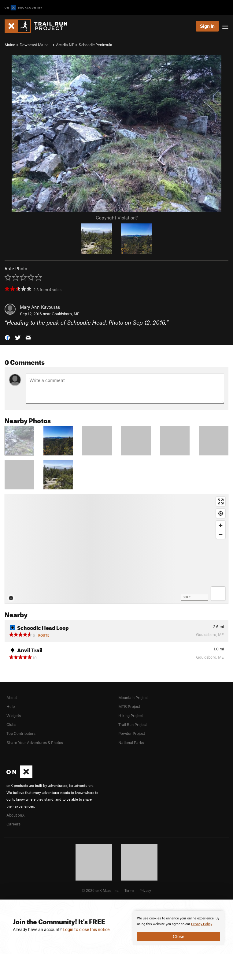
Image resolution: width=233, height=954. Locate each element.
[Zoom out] (220, 534)
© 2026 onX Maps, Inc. (100, 890)
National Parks (131, 742)
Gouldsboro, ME (66, 313)
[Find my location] (220, 513)
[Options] (218, 593)
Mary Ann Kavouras (40, 307)
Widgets (13, 715)
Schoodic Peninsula (95, 44)
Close (178, 936)
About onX (15, 815)
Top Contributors (20, 733)
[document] (178, 928)
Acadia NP (65, 44)
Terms (129, 890)
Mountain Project (133, 697)
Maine (10, 44)
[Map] (116, 549)
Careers (13, 823)
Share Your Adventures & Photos (34, 742)
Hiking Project (130, 715)
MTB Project (129, 706)
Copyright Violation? (117, 217)
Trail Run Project (132, 724)
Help (10, 706)
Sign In (207, 26)
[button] (7, 337)
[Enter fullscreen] (220, 501)
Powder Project (131, 733)
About (11, 697)
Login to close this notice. (87, 929)
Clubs (11, 724)
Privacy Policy (201, 924)
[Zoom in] (220, 525)
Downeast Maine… (36, 44)
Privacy (145, 890)
